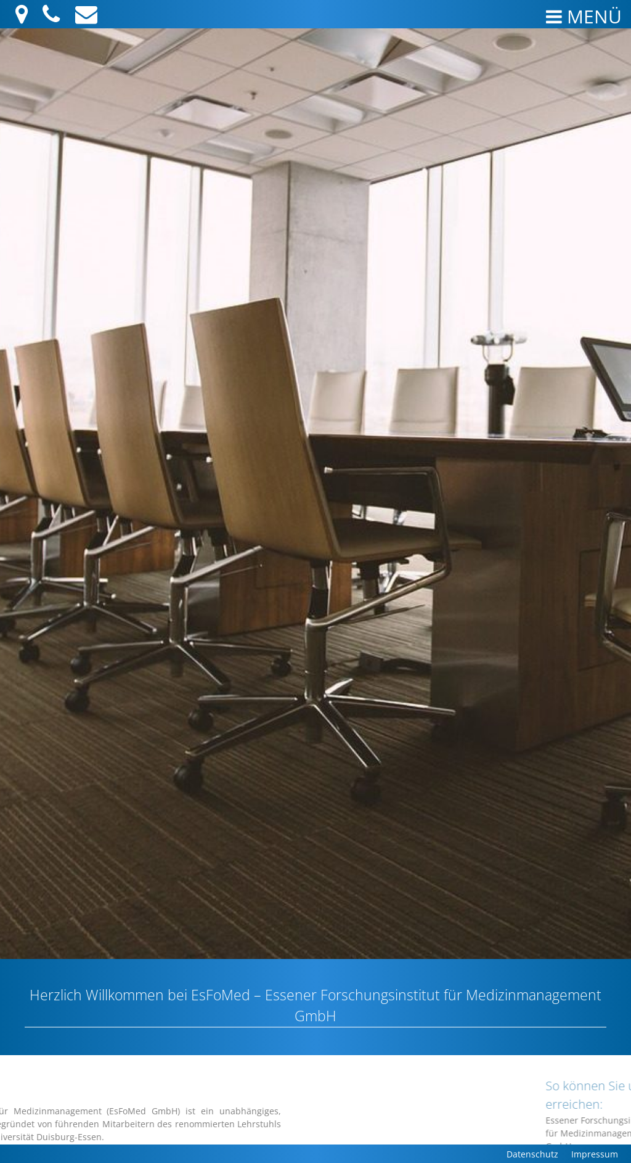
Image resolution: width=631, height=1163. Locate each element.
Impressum (594, 1154)
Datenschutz (532, 1154)
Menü (584, 16)
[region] (315, 493)
